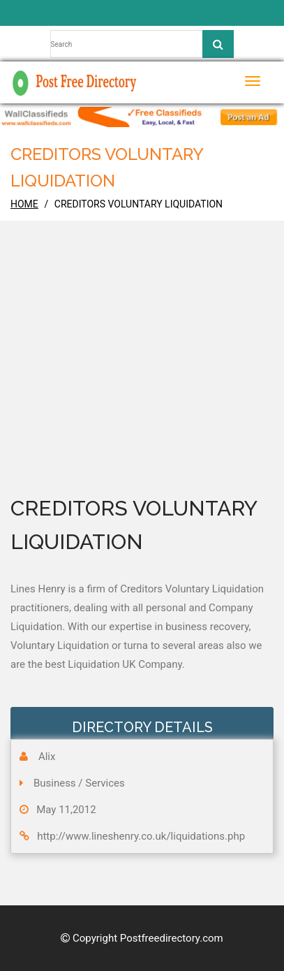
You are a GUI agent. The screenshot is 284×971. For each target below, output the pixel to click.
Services (105, 783)
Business (54, 783)
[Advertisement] (142, 377)
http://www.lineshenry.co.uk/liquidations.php (141, 836)
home (24, 204)
